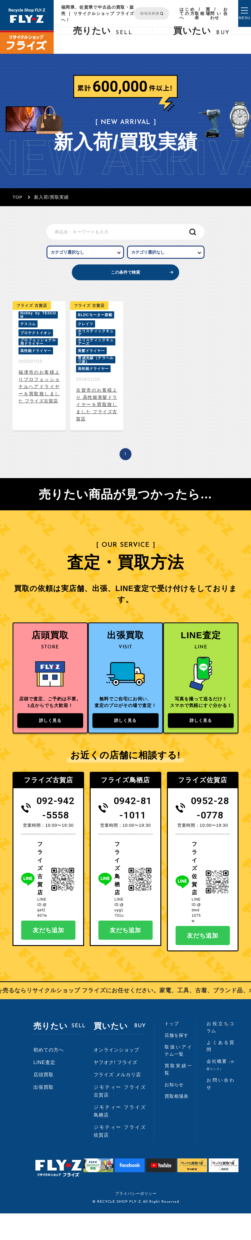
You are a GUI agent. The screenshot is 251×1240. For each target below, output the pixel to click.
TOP (18, 197)
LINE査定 (44, 1088)
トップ (172, 1050)
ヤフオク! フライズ (115, 1088)
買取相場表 (202, 13)
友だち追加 (48, 956)
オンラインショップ (116, 1076)
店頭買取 (43, 1101)
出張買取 (43, 1113)
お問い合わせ (219, 13)
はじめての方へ (186, 13)
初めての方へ (48, 1076)
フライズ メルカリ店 (117, 1101)
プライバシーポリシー (136, 1220)
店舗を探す (176, 1061)
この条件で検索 (125, 282)
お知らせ (174, 1111)
